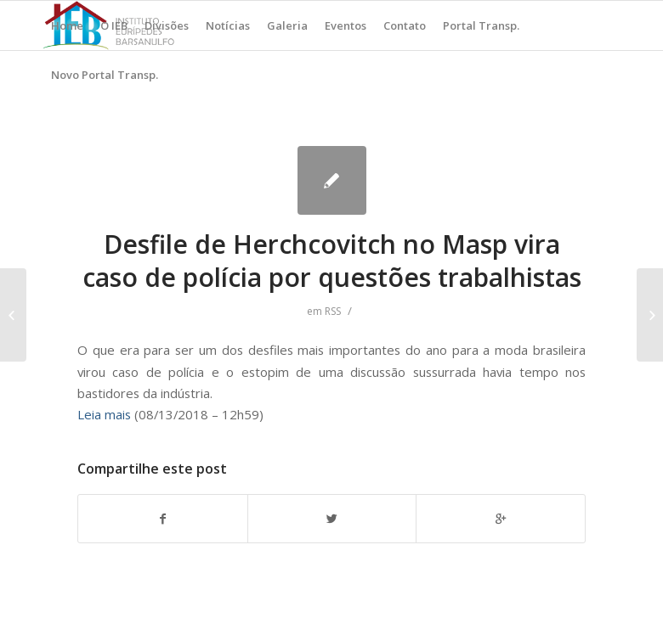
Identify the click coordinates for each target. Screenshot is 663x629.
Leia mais (104, 414)
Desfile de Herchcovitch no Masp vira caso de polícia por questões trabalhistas (331, 261)
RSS (333, 311)
